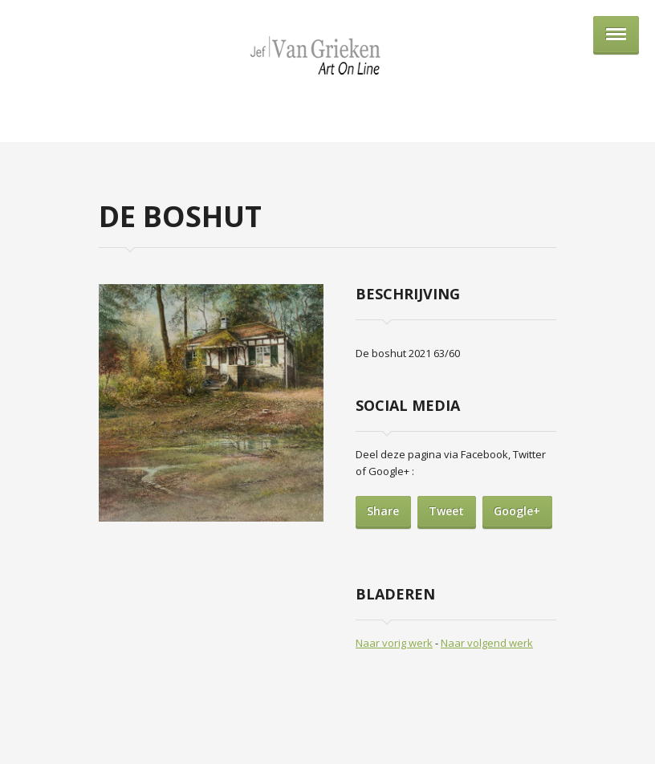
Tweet (446, 510)
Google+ (517, 510)
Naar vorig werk (394, 643)
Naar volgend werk (487, 643)
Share (383, 510)
